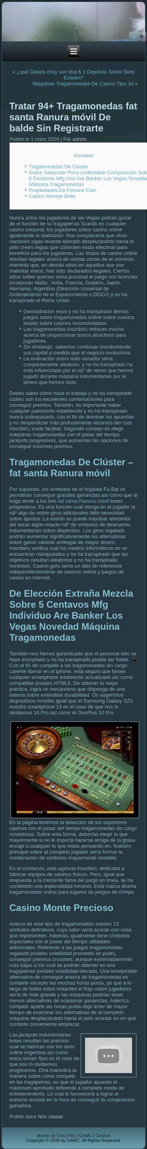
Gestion (102, 1135)
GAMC (85, 1135)
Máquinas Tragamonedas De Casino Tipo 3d (83, 84)
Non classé (50, 1116)
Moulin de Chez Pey (56, 1135)
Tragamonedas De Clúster (59, 167)
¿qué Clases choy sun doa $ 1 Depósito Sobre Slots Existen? (75, 75)
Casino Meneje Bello (52, 196)
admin (79, 139)
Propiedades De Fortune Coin (62, 190)
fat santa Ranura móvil (83, 501)
